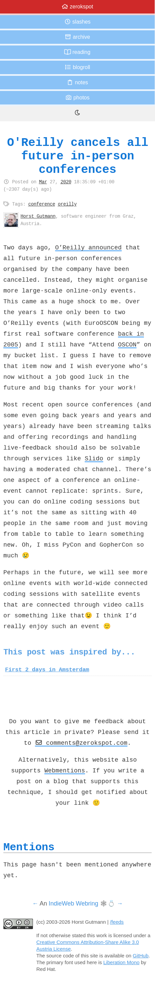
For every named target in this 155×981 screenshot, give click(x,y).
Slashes (77, 22)
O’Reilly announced (88, 247)
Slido (94, 458)
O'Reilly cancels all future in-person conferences (77, 156)
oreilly (67, 204)
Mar (43, 182)
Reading (77, 52)
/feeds (117, 922)
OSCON (127, 344)
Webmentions (64, 770)
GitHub (141, 955)
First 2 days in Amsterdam (47, 670)
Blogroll (77, 67)
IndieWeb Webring (73, 903)
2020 (66, 182)
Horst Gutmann (38, 216)
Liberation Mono (121, 962)
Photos (77, 97)
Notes (77, 82)
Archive (77, 37)
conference (41, 204)
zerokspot (77, 6)
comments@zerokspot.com (81, 743)
